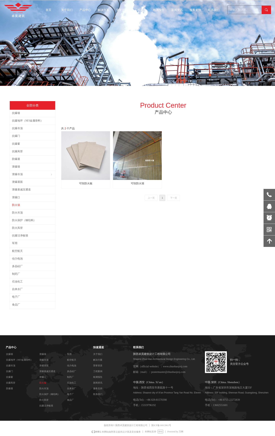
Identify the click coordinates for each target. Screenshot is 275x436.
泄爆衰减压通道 (47, 371)
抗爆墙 (9, 354)
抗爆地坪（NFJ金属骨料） (19, 360)
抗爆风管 (10, 382)
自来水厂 (71, 388)
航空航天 (71, 360)
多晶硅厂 (71, 371)
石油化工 (71, 382)
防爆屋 (9, 388)
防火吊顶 (44, 388)
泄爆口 (42, 377)
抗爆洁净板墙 (46, 405)
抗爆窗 (9, 377)
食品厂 (70, 400)
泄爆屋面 (44, 365)
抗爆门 (9, 371)
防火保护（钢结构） (49, 394)
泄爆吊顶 (44, 360)
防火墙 (42, 382)
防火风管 (44, 400)
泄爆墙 (42, 354)
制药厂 (70, 377)
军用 (69, 354)
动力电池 (71, 365)
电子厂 (70, 394)
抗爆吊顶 (10, 365)
